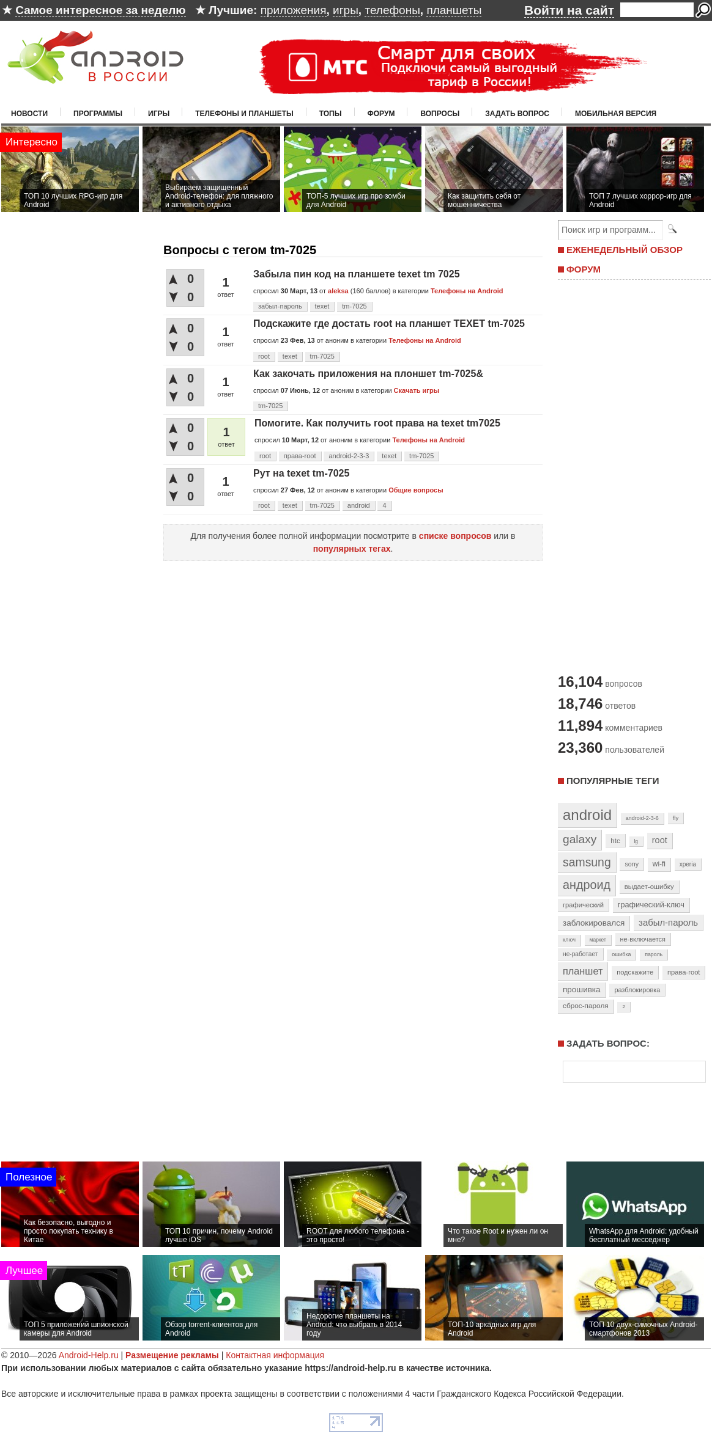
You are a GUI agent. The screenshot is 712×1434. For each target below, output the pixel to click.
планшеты (453, 10)
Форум (381, 113)
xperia (688, 864)
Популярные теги (612, 780)
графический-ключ (651, 905)
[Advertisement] (630, 475)
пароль (653, 954)
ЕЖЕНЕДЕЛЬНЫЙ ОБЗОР (624, 249)
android (358, 505)
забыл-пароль (280, 306)
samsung (587, 862)
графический (583, 905)
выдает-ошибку (649, 886)
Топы (330, 113)
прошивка (582, 989)
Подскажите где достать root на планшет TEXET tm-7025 (389, 323)
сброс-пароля (586, 1005)
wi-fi (659, 864)
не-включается (643, 939)
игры (345, 10)
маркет (598, 940)
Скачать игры (416, 390)
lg (636, 841)
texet (322, 306)
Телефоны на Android (467, 290)
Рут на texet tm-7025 (301, 473)
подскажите (635, 972)
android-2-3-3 (348, 455)
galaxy (579, 839)
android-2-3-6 (642, 818)
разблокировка (637, 989)
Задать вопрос (517, 113)
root (264, 356)
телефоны (392, 10)
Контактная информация (275, 1355)
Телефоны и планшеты (244, 113)
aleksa (338, 290)
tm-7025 (354, 306)
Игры (158, 113)
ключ (569, 940)
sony (632, 864)
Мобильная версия (615, 113)
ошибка (621, 954)
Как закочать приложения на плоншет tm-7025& (368, 373)
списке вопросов (455, 536)
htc (615, 840)
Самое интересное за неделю (100, 10)
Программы (97, 113)
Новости (29, 113)
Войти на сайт (569, 10)
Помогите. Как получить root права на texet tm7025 (377, 423)
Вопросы (439, 113)
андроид (586, 884)
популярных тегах (352, 549)
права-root (300, 455)
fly (676, 817)
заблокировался (594, 922)
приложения (294, 10)
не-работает (580, 954)
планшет (583, 970)
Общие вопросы (415, 490)
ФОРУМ (583, 269)
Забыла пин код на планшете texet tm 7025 (356, 274)
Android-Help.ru (89, 1355)
